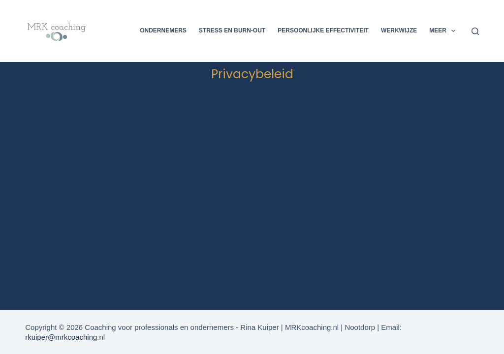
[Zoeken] (475, 31)
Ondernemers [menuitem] (163, 30)
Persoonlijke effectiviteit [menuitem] (323, 30)
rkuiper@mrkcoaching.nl (65, 337)
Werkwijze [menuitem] (399, 30)
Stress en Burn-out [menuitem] (232, 30)
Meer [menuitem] (444, 31)
